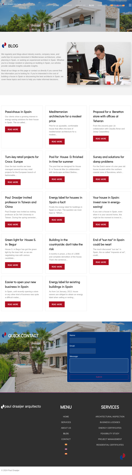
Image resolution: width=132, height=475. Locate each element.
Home (56, 5)
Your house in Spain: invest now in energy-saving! (107, 202)
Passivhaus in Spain (18, 112)
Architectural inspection (110, 417)
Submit (99, 377)
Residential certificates (110, 445)
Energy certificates (110, 428)
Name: (72, 335)
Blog (91, 5)
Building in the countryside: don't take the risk (66, 244)
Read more (13, 129)
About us (80, 5)
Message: (74, 356)
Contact (102, 5)
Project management (110, 439)
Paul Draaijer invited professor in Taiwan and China (20, 202)
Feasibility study (110, 434)
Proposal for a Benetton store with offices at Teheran (108, 116)
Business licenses (110, 422)
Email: (72, 346)
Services (67, 5)
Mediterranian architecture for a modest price (65, 116)
